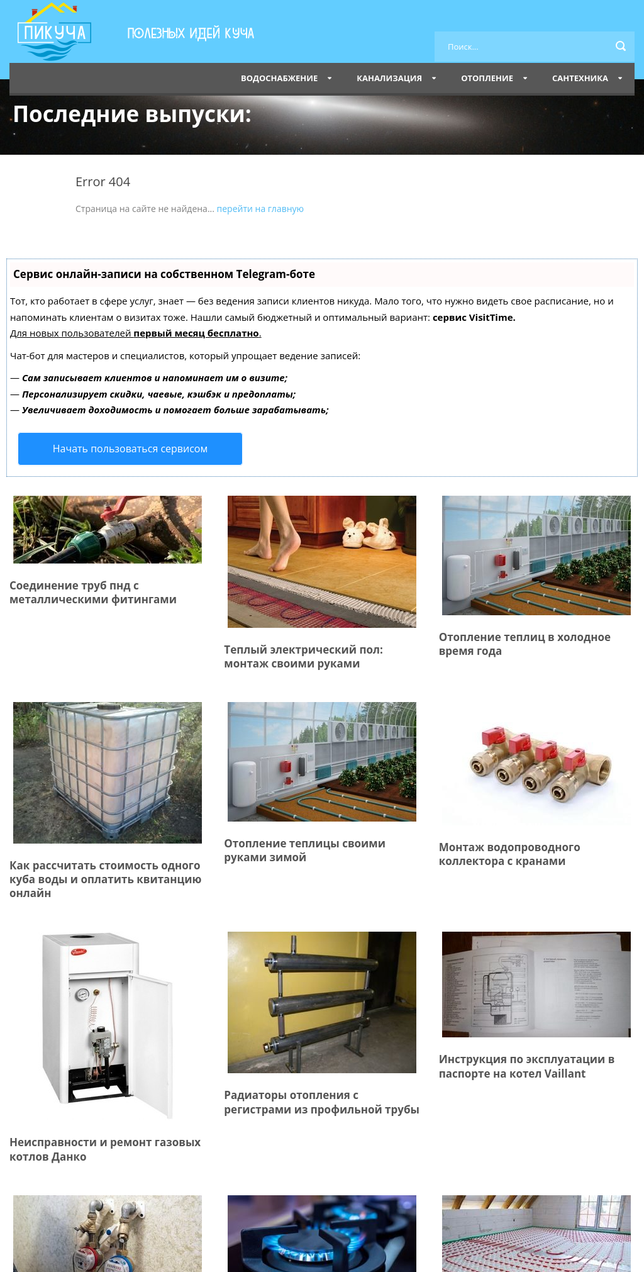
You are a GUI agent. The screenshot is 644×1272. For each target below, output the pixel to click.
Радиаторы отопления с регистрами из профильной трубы (321, 1102)
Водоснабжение (279, 78)
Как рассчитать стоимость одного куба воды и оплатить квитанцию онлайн (105, 879)
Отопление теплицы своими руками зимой (305, 850)
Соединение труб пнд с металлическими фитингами (93, 592)
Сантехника (580, 78)
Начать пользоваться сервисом (130, 448)
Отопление (487, 78)
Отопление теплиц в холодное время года (525, 644)
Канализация (389, 78)
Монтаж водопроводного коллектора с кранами (509, 854)
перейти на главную (260, 209)
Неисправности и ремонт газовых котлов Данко (105, 1149)
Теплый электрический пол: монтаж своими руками (303, 656)
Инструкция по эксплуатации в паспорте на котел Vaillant (527, 1066)
